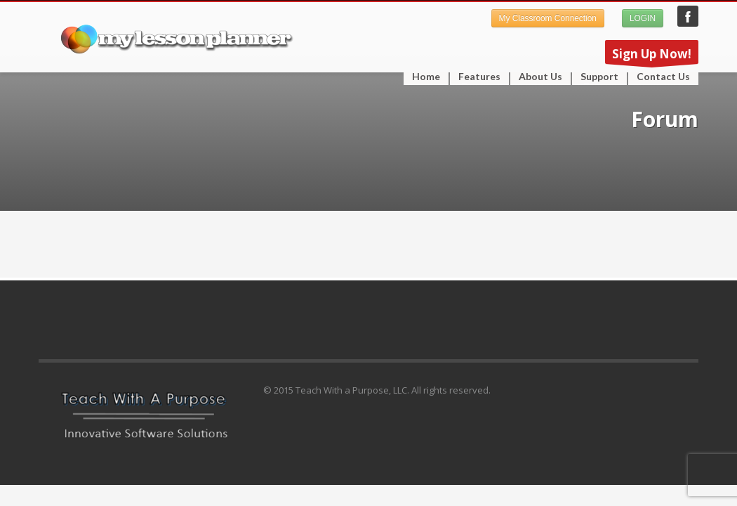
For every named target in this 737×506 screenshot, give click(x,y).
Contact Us (663, 77)
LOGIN (643, 18)
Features (475, 77)
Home (426, 77)
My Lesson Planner (687, 16)
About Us (540, 77)
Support (595, 77)
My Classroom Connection (548, 18)
